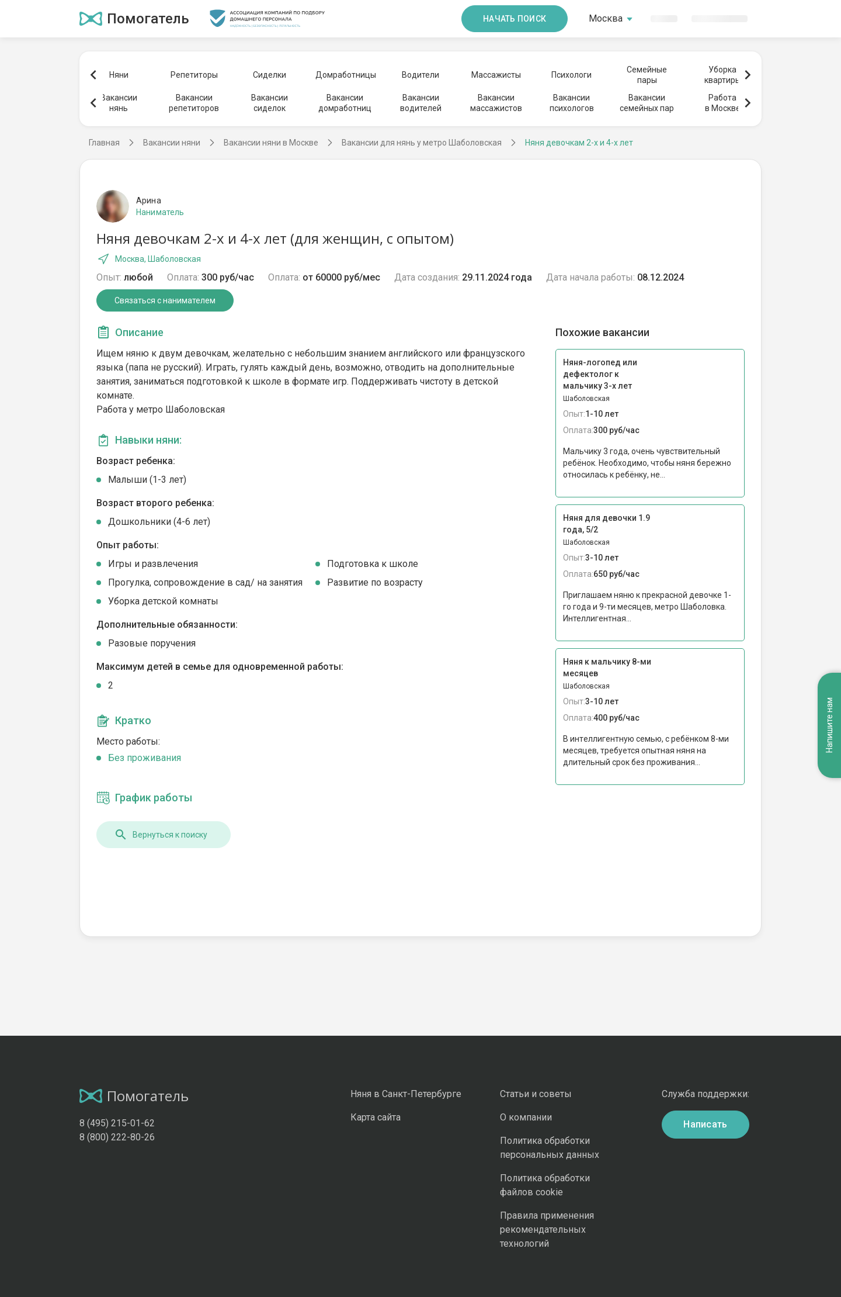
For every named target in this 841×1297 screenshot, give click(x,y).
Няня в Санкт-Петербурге (405, 1093)
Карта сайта (375, 1117)
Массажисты (496, 74)
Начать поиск (514, 18)
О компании (526, 1117)
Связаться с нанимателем (165, 300)
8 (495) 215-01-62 (117, 1123)
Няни (118, 74)
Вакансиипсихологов (572, 103)
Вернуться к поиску (160, 835)
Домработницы (345, 74)
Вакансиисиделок (269, 103)
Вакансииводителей (421, 103)
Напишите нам (829, 725)
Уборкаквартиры (722, 75)
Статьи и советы (536, 1093)
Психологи (571, 74)
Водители (420, 74)
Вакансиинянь (118, 103)
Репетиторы (194, 74)
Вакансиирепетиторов (194, 103)
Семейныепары (647, 75)
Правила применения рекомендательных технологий (547, 1229)
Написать (705, 1124)
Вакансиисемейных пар (647, 103)
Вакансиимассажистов (496, 103)
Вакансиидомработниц (344, 103)
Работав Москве (723, 103)
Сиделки (269, 74)
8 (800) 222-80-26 (117, 1137)
